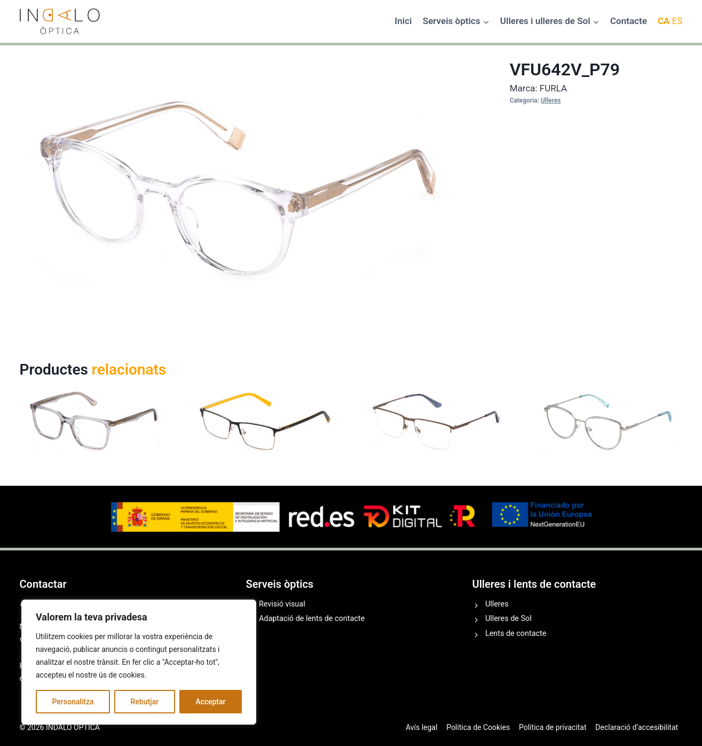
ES (677, 20)
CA (664, 20)
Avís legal (421, 727)
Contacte (628, 20)
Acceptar (210, 701)
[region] (138, 662)
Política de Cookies (478, 727)
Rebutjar (145, 701)
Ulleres (551, 100)
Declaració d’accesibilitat (636, 727)
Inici (403, 20)
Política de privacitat (553, 727)
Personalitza (72, 701)
